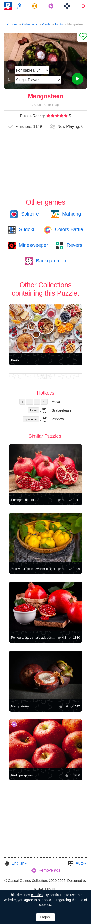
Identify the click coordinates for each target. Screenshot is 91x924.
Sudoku (27, 229)
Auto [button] (80, 863)
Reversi (74, 245)
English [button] (18, 863)
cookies (37, 895)
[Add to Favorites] (82, 37)
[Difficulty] (32, 70)
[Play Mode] (38, 80)
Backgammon (50, 260)
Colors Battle (68, 229)
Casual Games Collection (27, 880)
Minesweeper (32, 245)
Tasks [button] (35, 5)
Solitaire (29, 214)
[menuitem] (19, 5)
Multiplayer (19, 5)
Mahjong (71, 214)
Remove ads (49, 870)
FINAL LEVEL (45, 889)
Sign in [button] (83, 5)
